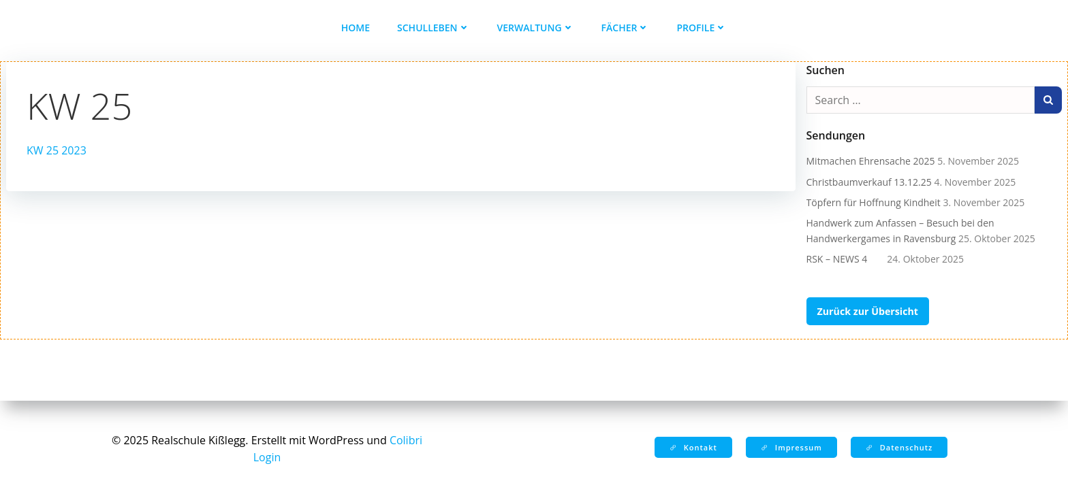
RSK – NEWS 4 (845, 258)
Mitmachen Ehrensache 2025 (870, 160)
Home (355, 27)
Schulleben (433, 27)
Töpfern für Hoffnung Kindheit (873, 202)
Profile (701, 27)
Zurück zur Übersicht (867, 311)
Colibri (406, 440)
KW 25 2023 (57, 150)
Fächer (625, 27)
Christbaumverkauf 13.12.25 (869, 182)
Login (267, 457)
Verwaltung (535, 27)
